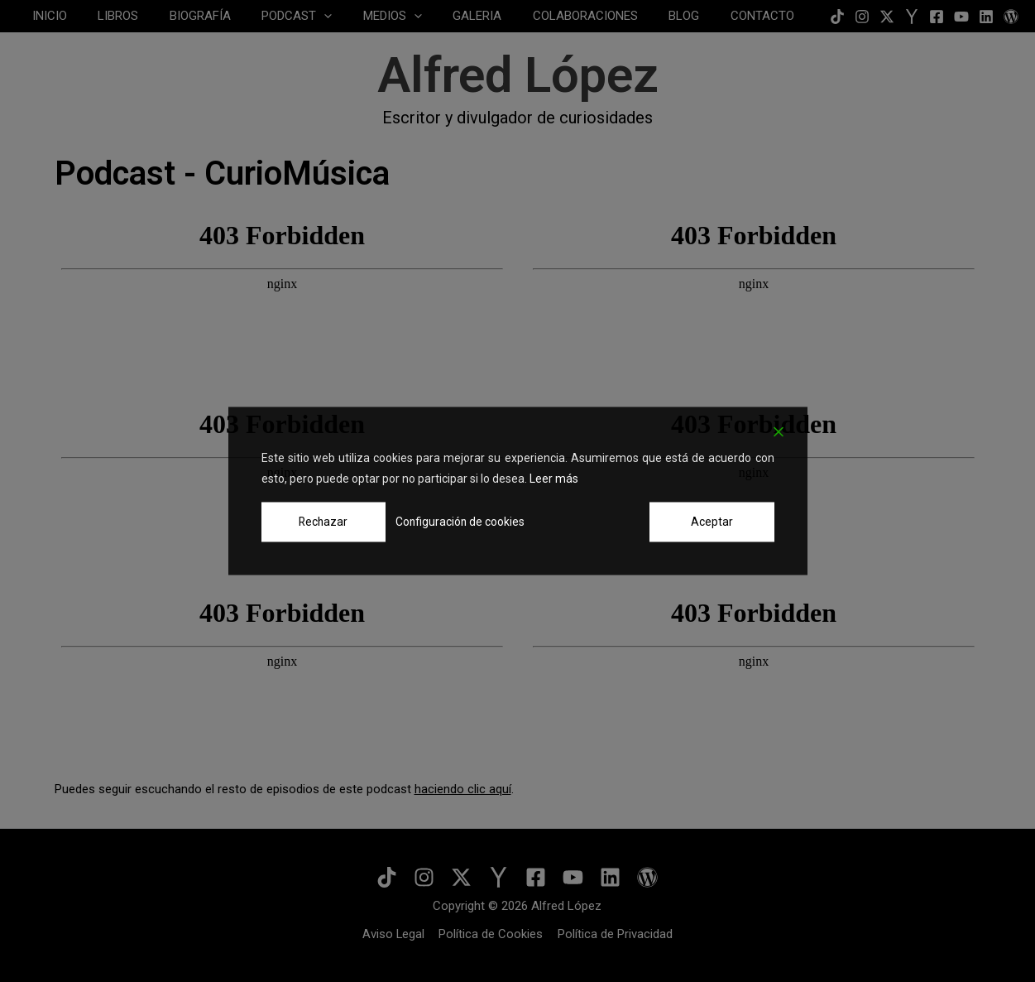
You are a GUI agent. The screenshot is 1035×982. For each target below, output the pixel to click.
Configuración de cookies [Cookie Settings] (459, 521)
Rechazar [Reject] (323, 521)
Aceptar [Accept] (712, 521)
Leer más (553, 478)
